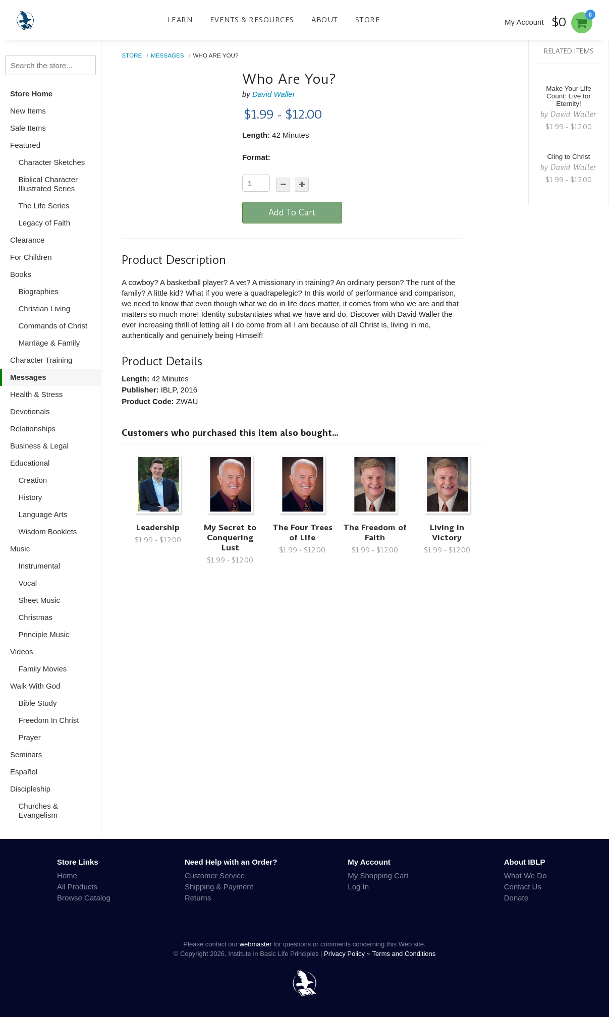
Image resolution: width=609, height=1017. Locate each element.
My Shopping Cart (378, 875)
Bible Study (38, 703)
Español (23, 771)
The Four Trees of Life (302, 532)
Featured (25, 145)
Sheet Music (40, 600)
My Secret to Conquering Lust (230, 537)
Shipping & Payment (219, 886)
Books (20, 274)
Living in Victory (447, 532)
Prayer (30, 737)
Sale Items (28, 128)
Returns (198, 897)
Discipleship (30, 788)
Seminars (26, 754)
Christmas (36, 617)
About (324, 20)
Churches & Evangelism (38, 810)
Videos (21, 651)
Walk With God (35, 686)
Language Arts (43, 514)
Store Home (31, 93)
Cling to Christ (568, 156)
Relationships (33, 428)
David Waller (273, 94)
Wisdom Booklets (48, 531)
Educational (29, 463)
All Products (77, 886)
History (30, 497)
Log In (358, 886)
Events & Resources (252, 20)
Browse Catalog (83, 897)
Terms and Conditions (404, 953)
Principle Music (44, 634)
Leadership (158, 527)
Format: (256, 157)
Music (20, 548)
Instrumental (40, 565)
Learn (180, 20)
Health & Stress (36, 394)
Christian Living (45, 308)
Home (67, 875)
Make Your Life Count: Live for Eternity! (568, 96)
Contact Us (522, 886)
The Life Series (44, 205)
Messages (28, 377)
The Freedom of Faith (375, 532)
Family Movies (43, 668)
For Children (31, 257)
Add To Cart (292, 212)
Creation (33, 480)
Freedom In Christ (49, 720)
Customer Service (215, 875)
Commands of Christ (53, 325)
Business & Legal (39, 445)
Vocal (28, 583)
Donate (516, 897)
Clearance (27, 240)
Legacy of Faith (45, 222)
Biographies (39, 291)
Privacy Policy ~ (348, 953)
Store (367, 20)
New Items (28, 110)
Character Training (41, 360)
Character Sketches (52, 162)
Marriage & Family (49, 342)
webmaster (256, 944)
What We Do (525, 875)
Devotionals (29, 411)
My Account (524, 22)
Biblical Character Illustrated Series (48, 184)
